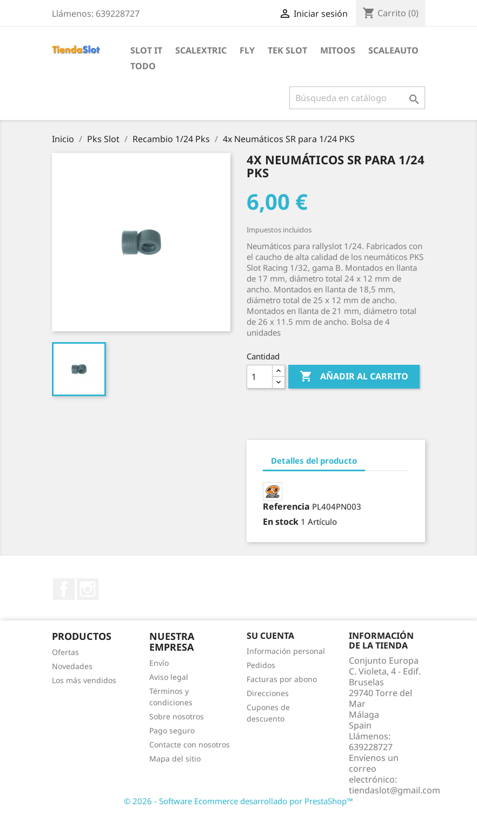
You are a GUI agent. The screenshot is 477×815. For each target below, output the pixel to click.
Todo (143, 66)
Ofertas (65, 652)
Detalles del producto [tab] (314, 460)
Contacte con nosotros (189, 744)
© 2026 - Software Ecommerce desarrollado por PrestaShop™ (238, 801)
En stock (281, 521)
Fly (247, 50)
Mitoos (337, 50)
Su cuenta (270, 636)
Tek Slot (287, 50)
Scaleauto (393, 50)
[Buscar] (357, 97)
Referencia (286, 506)
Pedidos (261, 665)
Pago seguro (172, 730)
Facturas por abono (282, 679)
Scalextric (201, 50)
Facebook (64, 589)
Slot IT (146, 50)
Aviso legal (168, 677)
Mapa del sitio (175, 758)
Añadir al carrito (354, 377)
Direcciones (268, 693)
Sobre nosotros (176, 716)
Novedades (72, 666)
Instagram (87, 589)
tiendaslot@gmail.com (394, 790)
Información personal (286, 651)
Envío (159, 663)
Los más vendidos (84, 680)
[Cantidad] (260, 377)
